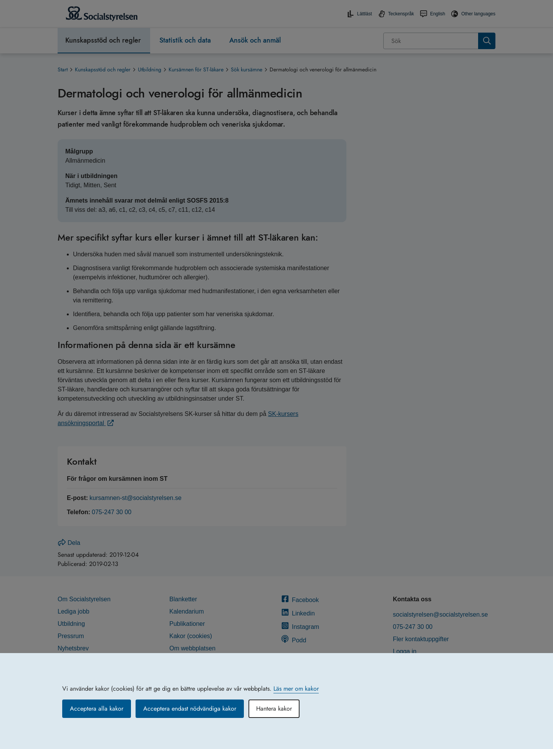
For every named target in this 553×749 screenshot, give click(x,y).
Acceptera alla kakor (96, 708)
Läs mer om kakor (296, 688)
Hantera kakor (274, 708)
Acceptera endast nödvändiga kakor (189, 708)
